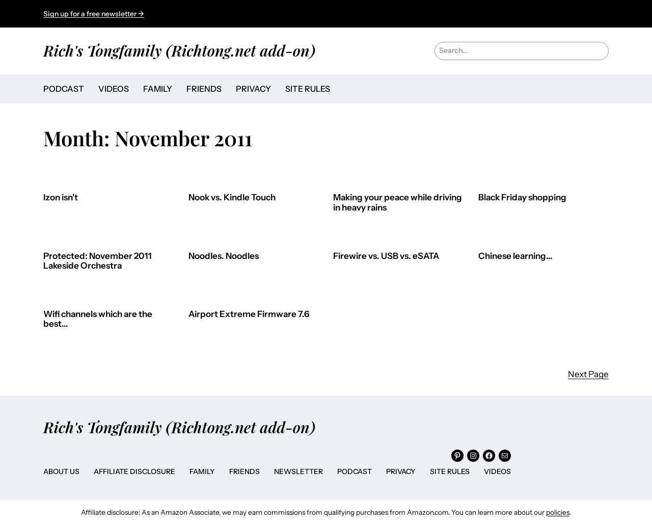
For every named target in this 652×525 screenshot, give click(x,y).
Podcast (354, 471)
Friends (244, 471)
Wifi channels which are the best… (97, 319)
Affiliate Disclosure (134, 471)
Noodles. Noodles (223, 256)
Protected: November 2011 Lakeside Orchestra (97, 261)
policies (557, 512)
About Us (61, 471)
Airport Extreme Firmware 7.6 (248, 314)
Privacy (401, 471)
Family (202, 471)
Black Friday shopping (522, 197)
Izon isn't (60, 197)
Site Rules (450, 471)
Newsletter (298, 471)
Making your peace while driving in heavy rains (397, 203)
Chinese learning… (515, 256)
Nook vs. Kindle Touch (232, 197)
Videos (497, 471)
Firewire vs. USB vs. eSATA (386, 256)
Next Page (588, 374)
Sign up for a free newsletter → (93, 13)
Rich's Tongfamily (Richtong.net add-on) (179, 50)
